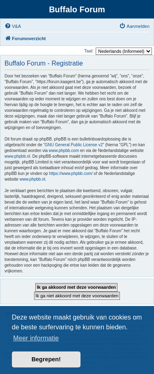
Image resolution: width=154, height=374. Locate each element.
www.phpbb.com (64, 150)
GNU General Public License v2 (74, 145)
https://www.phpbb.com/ (70, 173)
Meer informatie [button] (36, 338)
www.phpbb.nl (17, 156)
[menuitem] (13, 26)
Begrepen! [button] (46, 359)
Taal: (89, 50)
